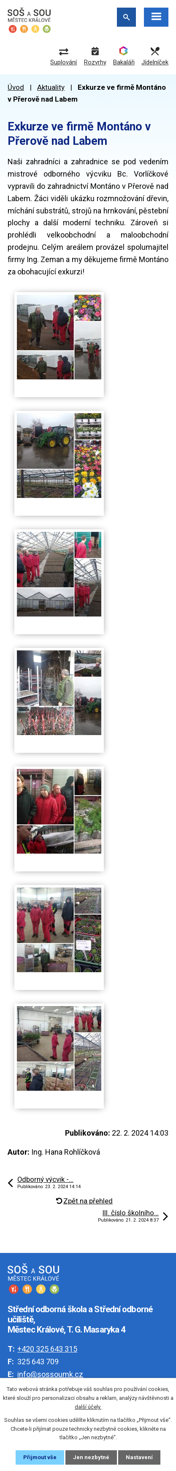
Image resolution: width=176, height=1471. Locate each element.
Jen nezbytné (91, 1457)
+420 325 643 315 (47, 1348)
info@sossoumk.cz (50, 1374)
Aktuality (51, 87)
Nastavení (139, 1457)
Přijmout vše (40, 1457)
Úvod (16, 87)
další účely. (88, 1407)
